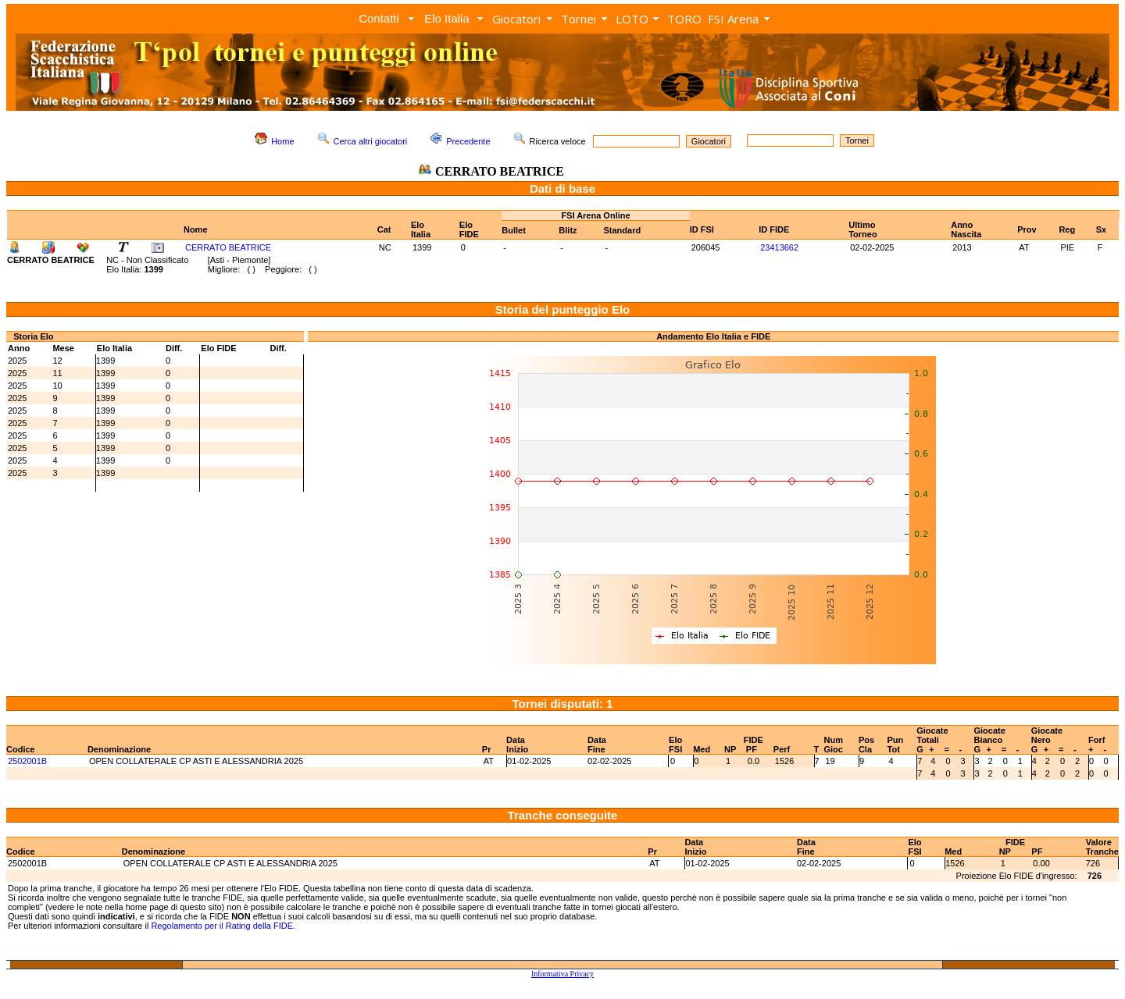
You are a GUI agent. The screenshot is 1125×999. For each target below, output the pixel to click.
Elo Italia (447, 18)
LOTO (632, 19)
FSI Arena (733, 19)
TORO (684, 19)
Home (282, 141)
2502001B (27, 761)
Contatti (379, 18)
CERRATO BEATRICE (228, 247)
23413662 (779, 247)
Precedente (468, 141)
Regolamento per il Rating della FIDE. (223, 925)
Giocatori (516, 19)
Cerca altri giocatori (371, 141)
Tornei (578, 19)
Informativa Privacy (562, 973)
